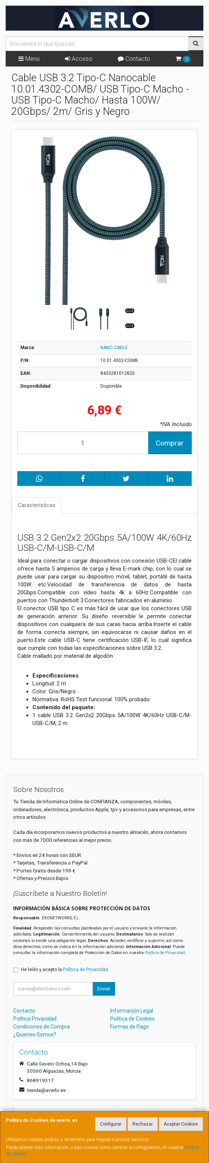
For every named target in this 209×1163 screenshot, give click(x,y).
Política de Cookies (132, 1019)
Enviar (103, 988)
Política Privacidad (35, 1019)
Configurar (110, 1124)
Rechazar (142, 1124)
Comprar (170, 443)
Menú (29, 58)
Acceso (78, 58)
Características (36, 505)
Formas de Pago (129, 1027)
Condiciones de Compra (41, 1027)
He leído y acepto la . (65, 969)
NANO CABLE (114, 347)
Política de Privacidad (165, 952)
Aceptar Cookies (181, 1124)
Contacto (134, 58)
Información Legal (131, 1011)
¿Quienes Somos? (34, 1035)
